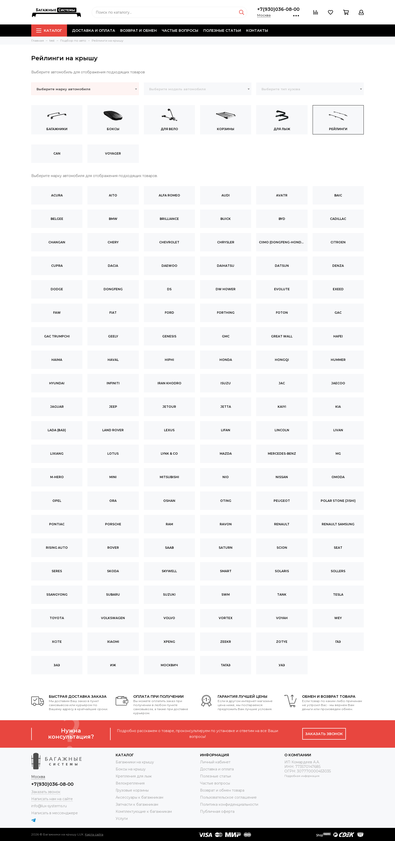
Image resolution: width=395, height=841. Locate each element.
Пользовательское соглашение (228, 797)
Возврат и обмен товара (222, 790)
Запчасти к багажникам (137, 804)
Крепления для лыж (134, 776)
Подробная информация (301, 776)
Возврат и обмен (138, 30)
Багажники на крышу (135, 762)
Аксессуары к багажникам (139, 797)
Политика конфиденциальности (229, 804)
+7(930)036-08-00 (278, 9)
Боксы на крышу (131, 769)
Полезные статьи (222, 30)
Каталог (49, 30)
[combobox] (85, 88)
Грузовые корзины (132, 790)
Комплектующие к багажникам (144, 811)
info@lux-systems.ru (49, 806)
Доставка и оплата (93, 30)
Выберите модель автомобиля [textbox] (177, 89)
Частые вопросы (180, 30)
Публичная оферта (217, 811)
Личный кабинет (215, 762)
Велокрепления (130, 783)
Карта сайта (94, 834)
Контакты (257, 30)
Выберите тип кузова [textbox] (280, 89)
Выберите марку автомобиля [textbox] (63, 89)
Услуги (122, 818)
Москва (264, 15)
